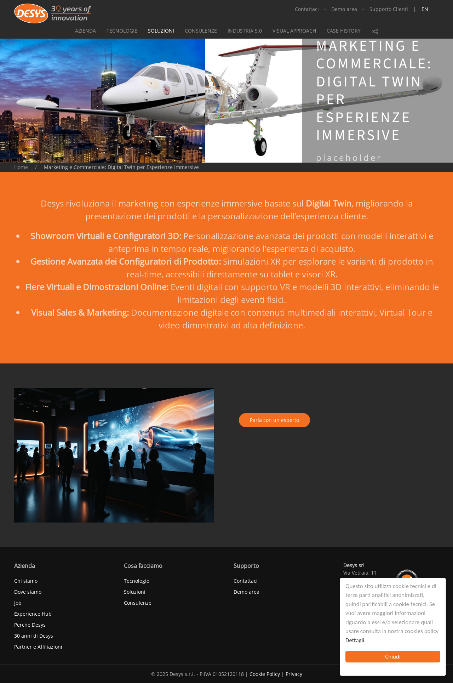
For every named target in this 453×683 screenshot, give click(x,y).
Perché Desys (30, 624)
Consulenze (201, 30)
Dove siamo (27, 591)
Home (21, 167)
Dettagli (354, 640)
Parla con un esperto (274, 420)
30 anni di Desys (33, 635)
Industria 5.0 (245, 30)
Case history (344, 30)
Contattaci (307, 9)
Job (18, 602)
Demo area (344, 9)
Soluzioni (161, 30)
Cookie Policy (265, 674)
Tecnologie (122, 30)
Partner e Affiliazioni (38, 646)
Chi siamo (26, 580)
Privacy (294, 674)
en (425, 9)
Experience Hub (33, 613)
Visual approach (294, 30)
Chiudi (393, 656)
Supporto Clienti (388, 9)
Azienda (85, 30)
